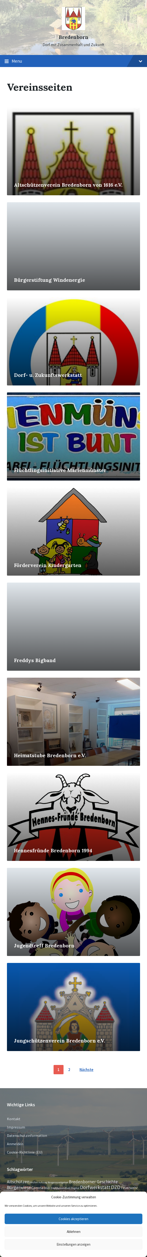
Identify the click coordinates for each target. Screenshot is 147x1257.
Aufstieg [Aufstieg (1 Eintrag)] (42, 1182)
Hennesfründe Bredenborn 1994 (53, 850)
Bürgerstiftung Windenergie (49, 280)
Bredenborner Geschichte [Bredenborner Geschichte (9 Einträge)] (93, 1181)
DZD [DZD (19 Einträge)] (115, 1187)
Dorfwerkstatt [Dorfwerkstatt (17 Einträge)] (95, 1187)
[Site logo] (73, 28)
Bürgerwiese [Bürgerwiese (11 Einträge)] (19, 1187)
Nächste (86, 1069)
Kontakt (13, 1118)
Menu (73, 61)
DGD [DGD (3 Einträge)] (47, 1188)
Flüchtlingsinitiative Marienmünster (60, 470)
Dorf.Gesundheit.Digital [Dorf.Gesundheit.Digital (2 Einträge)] (65, 1188)
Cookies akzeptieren (73, 1219)
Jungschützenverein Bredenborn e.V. (59, 1041)
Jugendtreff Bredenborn (44, 946)
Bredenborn (73, 37)
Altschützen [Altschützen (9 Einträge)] (18, 1181)
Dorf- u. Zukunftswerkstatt (48, 375)
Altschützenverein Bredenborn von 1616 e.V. (68, 185)
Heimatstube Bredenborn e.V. (50, 755)
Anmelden (15, 1144)
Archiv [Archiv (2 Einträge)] (34, 1182)
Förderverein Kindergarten (47, 565)
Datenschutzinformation (27, 1135)
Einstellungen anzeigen (73, 1244)
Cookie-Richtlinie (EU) (24, 1152)
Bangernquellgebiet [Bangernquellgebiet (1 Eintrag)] (58, 1182)
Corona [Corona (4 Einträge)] (37, 1188)
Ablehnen (73, 1231)
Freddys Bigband (35, 660)
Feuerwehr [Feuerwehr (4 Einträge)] (129, 1188)
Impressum (16, 1127)
